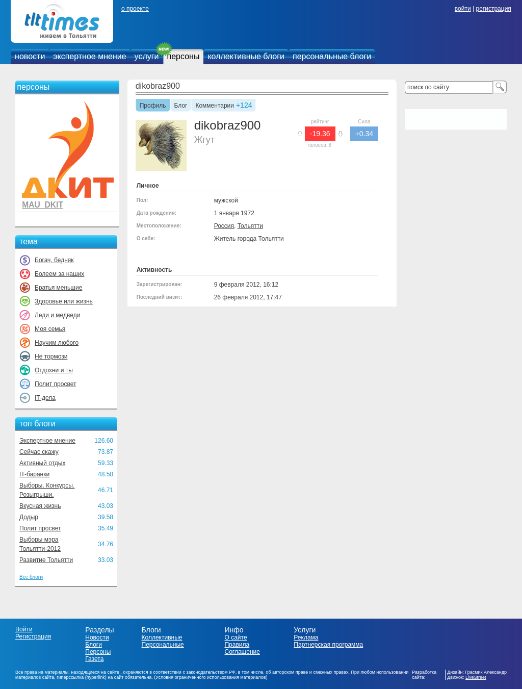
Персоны (98, 651)
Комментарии (214, 106)
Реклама (306, 637)
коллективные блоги (245, 56)
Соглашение (241, 651)
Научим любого (57, 342)
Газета (94, 658)
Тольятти (250, 225)
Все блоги (31, 577)
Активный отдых (42, 463)
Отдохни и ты (54, 370)
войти (463, 8)
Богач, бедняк (54, 260)
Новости (97, 637)
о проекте (135, 8)
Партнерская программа (328, 644)
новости (30, 56)
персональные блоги (332, 56)
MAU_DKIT (42, 204)
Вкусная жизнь (40, 505)
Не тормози (51, 356)
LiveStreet (475, 677)
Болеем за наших (59, 273)
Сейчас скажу (39, 451)
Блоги (93, 644)
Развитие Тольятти (46, 560)
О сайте (235, 637)
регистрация (493, 8)
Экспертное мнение (47, 440)
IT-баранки (34, 474)
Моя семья (50, 329)
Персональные (163, 644)
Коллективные (162, 637)
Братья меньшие (58, 287)
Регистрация (33, 636)
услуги (147, 56)
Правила (236, 644)
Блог (181, 106)
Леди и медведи (57, 315)
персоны (183, 56)
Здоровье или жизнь (64, 301)
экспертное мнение (89, 56)
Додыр (28, 517)
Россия (224, 225)
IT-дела (45, 397)
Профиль (153, 106)
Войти (24, 629)
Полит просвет (55, 384)
